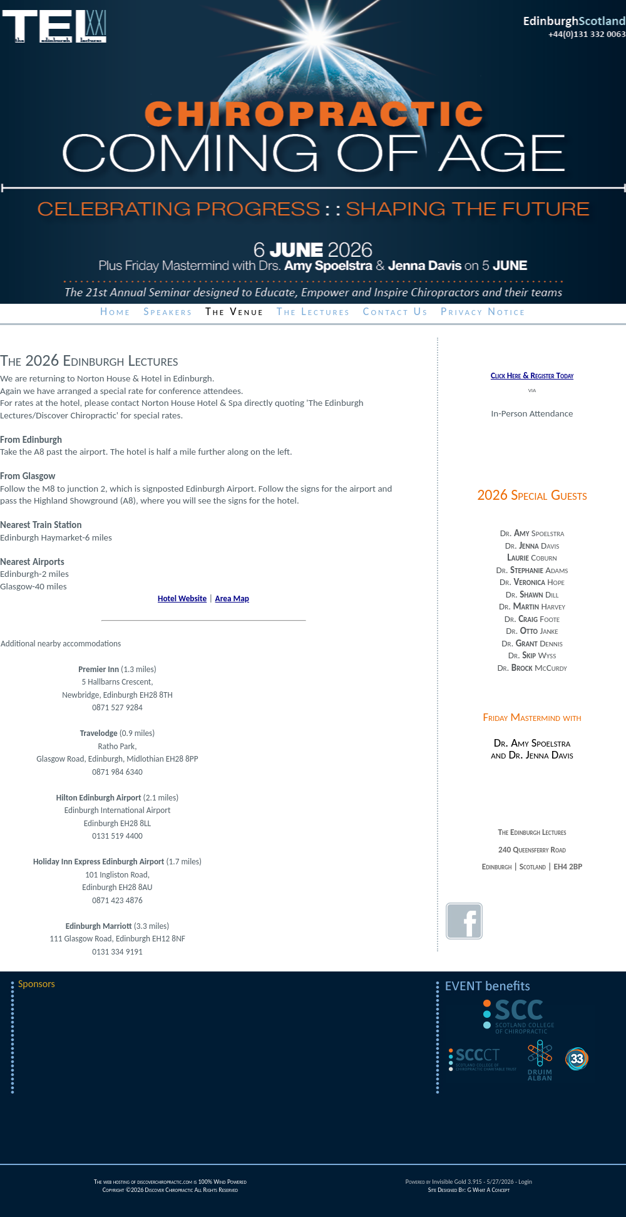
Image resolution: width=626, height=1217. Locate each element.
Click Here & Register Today (532, 375)
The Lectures (314, 311)
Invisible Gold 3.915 (457, 1182)
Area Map (232, 598)
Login (525, 1182)
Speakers (168, 311)
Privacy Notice (483, 311)
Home (115, 311)
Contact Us (395, 311)
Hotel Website (182, 598)
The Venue (234, 311)
